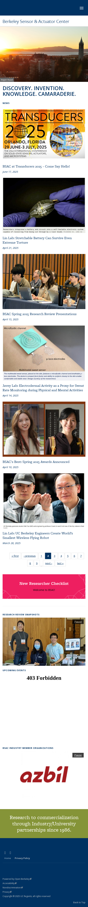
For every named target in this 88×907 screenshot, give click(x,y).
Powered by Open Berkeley (17, 878)
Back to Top (79, 902)
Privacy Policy (22, 858)
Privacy (7, 891)
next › (49, 563)
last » (61, 563)
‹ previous (31, 556)
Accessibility (10, 883)
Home (7, 858)
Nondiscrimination (13, 887)
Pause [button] (78, 621)
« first (16, 556)
